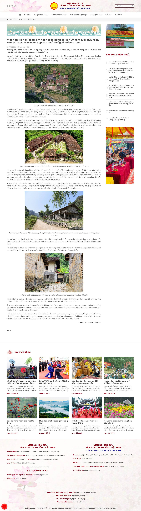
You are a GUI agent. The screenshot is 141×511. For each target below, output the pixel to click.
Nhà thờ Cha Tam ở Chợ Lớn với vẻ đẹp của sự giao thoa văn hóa (121, 95)
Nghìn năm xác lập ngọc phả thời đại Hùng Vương (117, 382)
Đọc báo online (30, 19)
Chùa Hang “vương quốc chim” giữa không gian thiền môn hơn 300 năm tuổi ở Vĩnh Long (121, 70)
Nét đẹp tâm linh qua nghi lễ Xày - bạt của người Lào (85, 382)
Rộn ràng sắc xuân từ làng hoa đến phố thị (118, 422)
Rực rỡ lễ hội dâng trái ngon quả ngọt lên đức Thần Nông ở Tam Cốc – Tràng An (121, 87)
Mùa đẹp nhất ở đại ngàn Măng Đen (53, 422)
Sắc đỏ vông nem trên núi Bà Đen (20, 422)
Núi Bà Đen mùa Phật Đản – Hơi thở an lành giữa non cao (121, 63)
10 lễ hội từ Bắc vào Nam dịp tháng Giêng (85, 422)
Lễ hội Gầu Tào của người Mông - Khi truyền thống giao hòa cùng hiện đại (121, 79)
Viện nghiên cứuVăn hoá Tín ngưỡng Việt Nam (37, 446)
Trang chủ (11, 19)
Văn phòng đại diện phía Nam (103, 451)
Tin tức (20, 19)
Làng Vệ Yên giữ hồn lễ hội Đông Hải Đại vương (119, 119)
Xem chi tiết (12, 393)
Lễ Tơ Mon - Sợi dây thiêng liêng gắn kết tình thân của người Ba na (121, 104)
